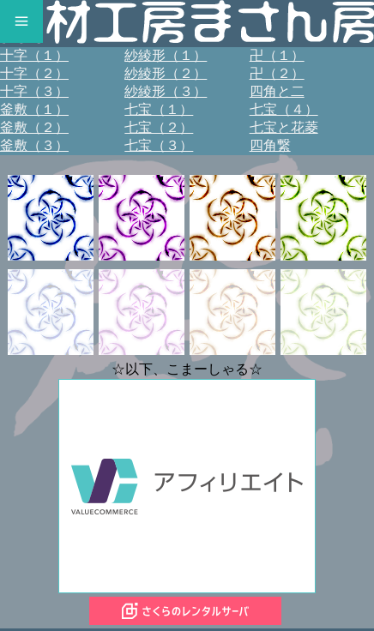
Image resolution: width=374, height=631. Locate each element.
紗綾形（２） (165, 73)
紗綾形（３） (165, 91)
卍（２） (277, 73)
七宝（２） (158, 127)
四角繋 (270, 145)
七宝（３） (158, 145)
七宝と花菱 (284, 127)
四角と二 (277, 91)
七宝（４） (284, 109)
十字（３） (34, 91)
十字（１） (34, 55)
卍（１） (277, 55)
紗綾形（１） (165, 55)
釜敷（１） (34, 109)
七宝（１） (158, 109)
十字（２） (34, 73)
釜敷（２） (34, 127)
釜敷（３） (34, 145)
